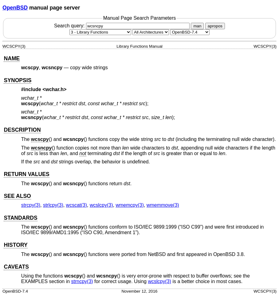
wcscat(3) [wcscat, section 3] (76, 205)
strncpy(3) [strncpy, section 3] (82, 281)
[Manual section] (100, 32)
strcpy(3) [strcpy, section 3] (30, 205)
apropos (215, 26)
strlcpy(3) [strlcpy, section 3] (53, 205)
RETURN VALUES (26, 174)
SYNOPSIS (17, 80)
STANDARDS (20, 218)
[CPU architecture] (150, 32)
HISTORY (15, 245)
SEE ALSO (17, 196)
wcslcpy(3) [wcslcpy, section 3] (101, 205)
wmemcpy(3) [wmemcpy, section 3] (130, 205)
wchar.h (54, 89)
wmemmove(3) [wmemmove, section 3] (163, 205)
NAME (12, 58)
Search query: (122, 25)
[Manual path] (190, 32)
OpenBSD (15, 8)
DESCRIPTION (22, 130)
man (197, 26)
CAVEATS (16, 267)
